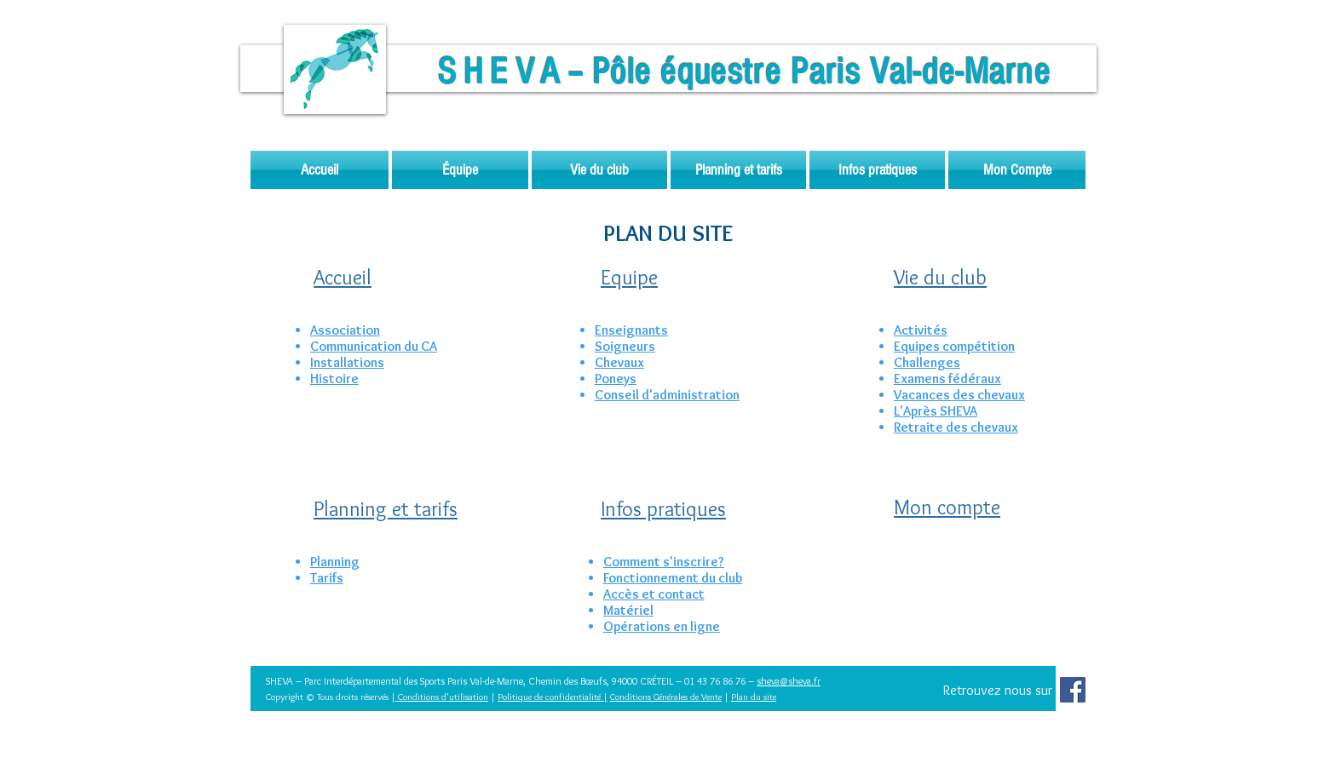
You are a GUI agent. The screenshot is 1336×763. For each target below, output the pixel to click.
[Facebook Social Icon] (1073, 690)
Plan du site (753, 697)
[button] (460, 170)
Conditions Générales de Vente (666, 697)
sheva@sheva (784, 680)
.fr (816, 680)
